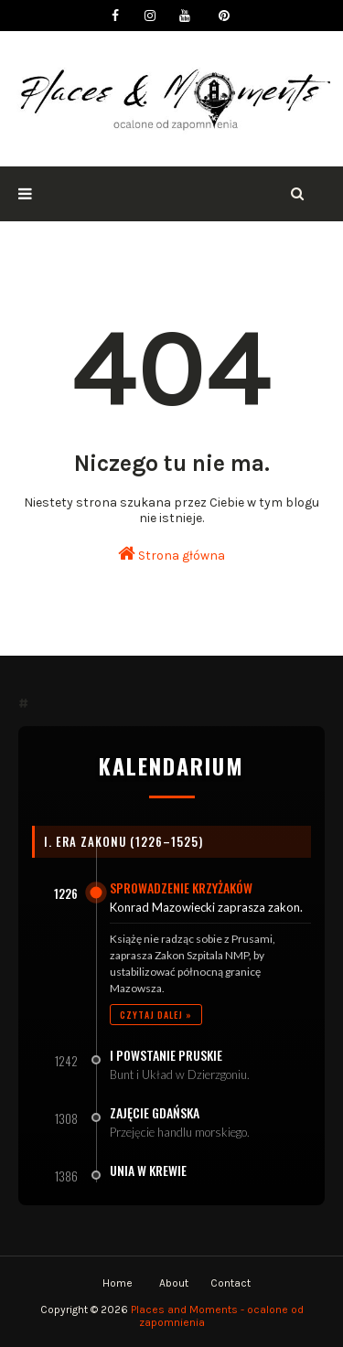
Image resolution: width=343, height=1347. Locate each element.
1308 (66, 1118)
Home (117, 1283)
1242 (66, 1061)
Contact (230, 1283)
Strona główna (171, 553)
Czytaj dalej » (156, 1014)
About (173, 1283)
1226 (66, 893)
